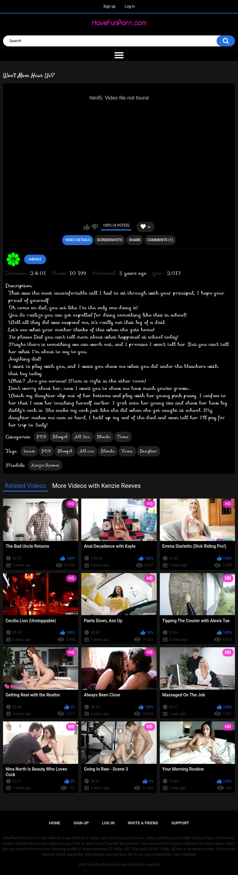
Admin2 (35, 259)
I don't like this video (94, 227)
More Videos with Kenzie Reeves (96, 485)
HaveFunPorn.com (103, 864)
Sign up (109, 6)
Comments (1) (160, 240)
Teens (123, 437)
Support (180, 823)
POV (41, 437)
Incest (29, 451)
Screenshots (110, 240)
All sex (86, 451)
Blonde (104, 437)
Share (135, 240)
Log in (130, 6)
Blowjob (60, 437)
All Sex (82, 437)
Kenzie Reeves (45, 465)
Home (54, 823)
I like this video (86, 227)
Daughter (148, 451)
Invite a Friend (143, 823)
